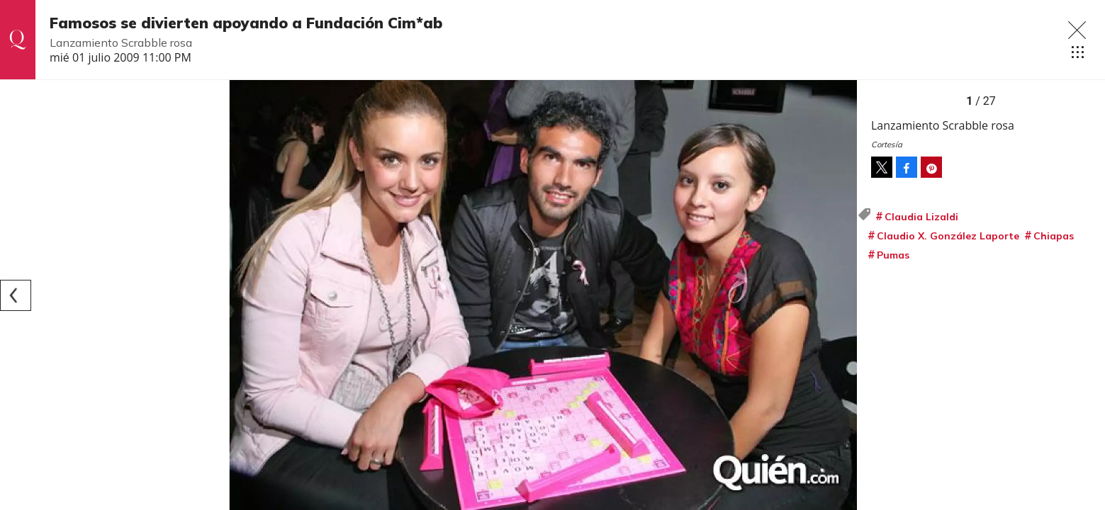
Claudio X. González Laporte (948, 236)
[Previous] (15, 295)
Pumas (893, 255)
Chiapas (1053, 236)
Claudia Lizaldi (921, 216)
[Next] (841, 295)
